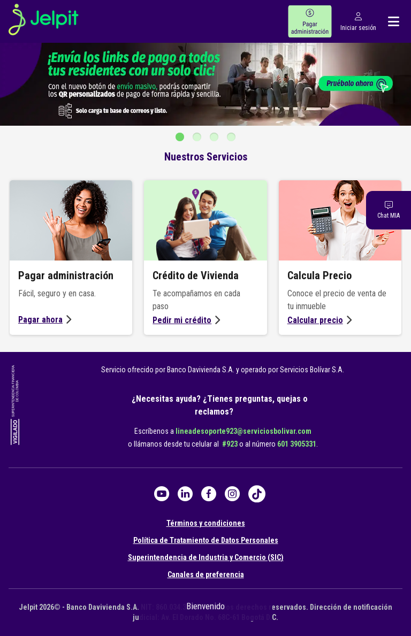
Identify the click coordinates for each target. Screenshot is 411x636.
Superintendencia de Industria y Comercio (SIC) (206, 557)
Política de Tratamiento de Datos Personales (205, 540)
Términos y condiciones (205, 523)
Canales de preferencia (206, 574)
